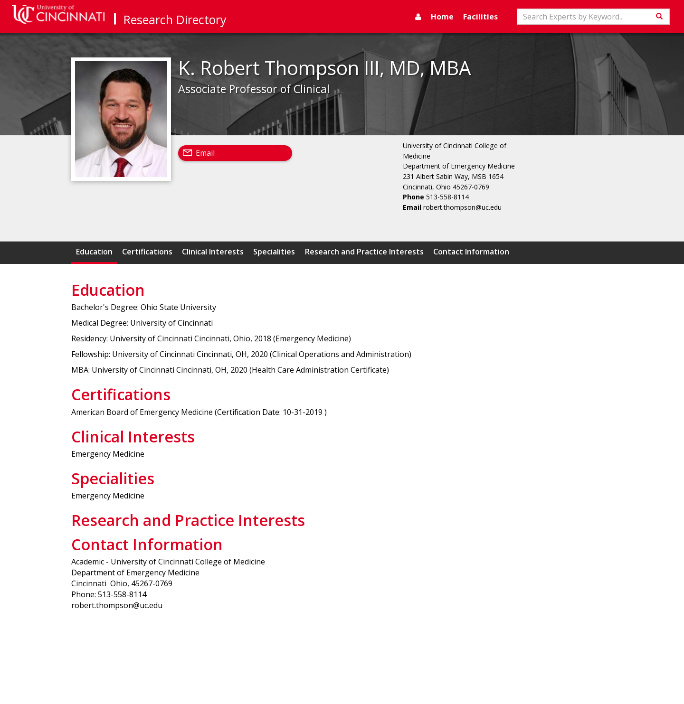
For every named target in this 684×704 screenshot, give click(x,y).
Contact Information (471, 251)
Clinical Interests (213, 251)
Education (94, 251)
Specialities (274, 251)
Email (205, 153)
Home (442, 16)
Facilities (480, 16)
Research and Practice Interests (364, 251)
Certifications (147, 251)
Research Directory (175, 19)
